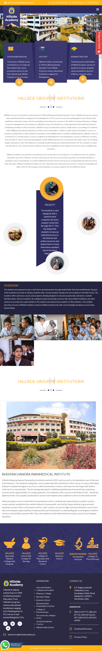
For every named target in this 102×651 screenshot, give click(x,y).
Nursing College (43, 597)
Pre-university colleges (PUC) (46, 616)
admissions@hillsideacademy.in (20, 3)
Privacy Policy (80, 637)
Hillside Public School (45, 627)
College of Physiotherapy (42, 610)
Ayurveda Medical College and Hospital (45, 588)
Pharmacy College (43, 593)
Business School (43, 600)
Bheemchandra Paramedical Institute (45, 604)
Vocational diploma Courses (44, 622)
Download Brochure (83, 629)
